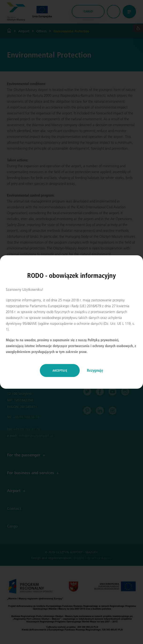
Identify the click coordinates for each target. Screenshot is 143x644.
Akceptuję (60, 370)
